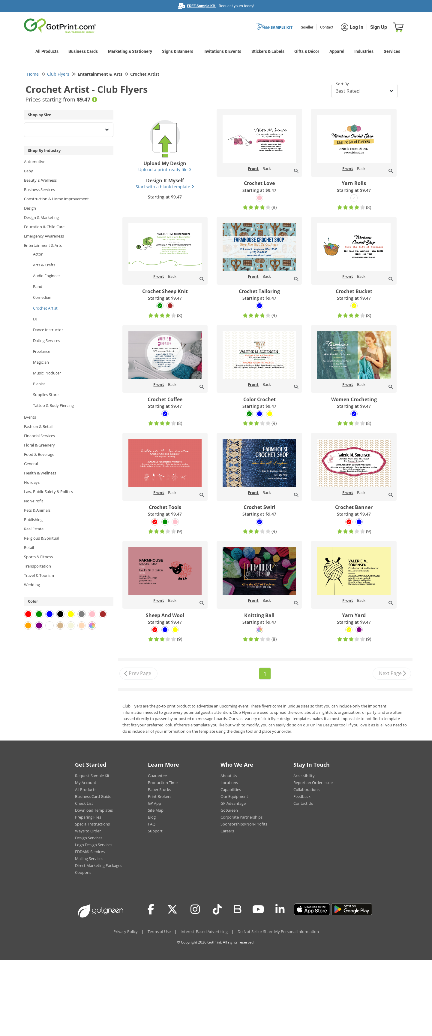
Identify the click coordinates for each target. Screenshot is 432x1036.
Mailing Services (89, 858)
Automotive (34, 161)
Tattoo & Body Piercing (53, 405)
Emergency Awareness (44, 236)
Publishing (33, 519)
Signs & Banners (177, 51)
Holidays (32, 482)
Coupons (83, 872)
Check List (84, 803)
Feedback (301, 796)
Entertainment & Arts (43, 245)
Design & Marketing (41, 217)
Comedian (42, 297)
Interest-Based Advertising (204, 931)
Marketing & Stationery (130, 51)
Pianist (39, 383)
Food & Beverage (39, 454)
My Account (85, 782)
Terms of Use (159, 931)
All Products (46, 51)
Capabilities (230, 789)
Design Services (88, 838)
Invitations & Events (222, 51)
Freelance (41, 351)
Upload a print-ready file (164, 169)
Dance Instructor (48, 329)
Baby (28, 171)
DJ (35, 319)
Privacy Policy (125, 931)
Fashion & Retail (38, 426)
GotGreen (229, 810)
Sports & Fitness (38, 556)
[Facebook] (151, 909)
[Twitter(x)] (172, 909)
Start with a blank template (165, 186)
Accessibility (304, 775)
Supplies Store (45, 394)
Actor (38, 254)
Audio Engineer (46, 275)
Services (392, 51)
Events (30, 417)
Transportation (37, 566)
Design (30, 208)
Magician (41, 362)
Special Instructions (92, 824)
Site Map (156, 810)
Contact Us (303, 803)
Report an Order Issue (313, 782)
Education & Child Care (44, 226)
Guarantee (157, 775)
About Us (228, 775)
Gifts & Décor (306, 51)
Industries (364, 51)
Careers (227, 831)
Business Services (39, 189)
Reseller (306, 27)
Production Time (163, 782)
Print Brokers (159, 796)
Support (155, 831)
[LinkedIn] (280, 909)
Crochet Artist (45, 308)
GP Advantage (233, 803)
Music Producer (47, 373)
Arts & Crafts (44, 265)
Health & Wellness (40, 473)
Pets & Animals (37, 510)
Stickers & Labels (267, 51)
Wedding (32, 584)
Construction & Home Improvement (56, 198)
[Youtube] (258, 909)
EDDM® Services (90, 851)
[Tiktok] (217, 909)
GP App (154, 803)
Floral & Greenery (39, 445)
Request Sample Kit (92, 775)
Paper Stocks (159, 789)
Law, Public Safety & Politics (48, 491)
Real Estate (34, 529)
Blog (152, 817)
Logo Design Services (93, 844)
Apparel (336, 51)
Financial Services (39, 435)
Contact (326, 27)
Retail (29, 547)
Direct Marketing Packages (98, 865)
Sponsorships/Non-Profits (243, 824)
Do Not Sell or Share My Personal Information (278, 931)
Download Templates (94, 810)
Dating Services (46, 340)
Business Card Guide (93, 796)
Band (37, 286)
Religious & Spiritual (41, 538)
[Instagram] (195, 909)
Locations (229, 782)
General (31, 463)
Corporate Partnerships (241, 817)
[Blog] (237, 908)
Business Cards (83, 51)
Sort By (342, 83)
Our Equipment (234, 796)
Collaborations (306, 789)
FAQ (151, 824)
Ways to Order (88, 831)
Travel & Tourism (39, 575)
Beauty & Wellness (40, 180)
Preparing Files (88, 817)
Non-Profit (33, 501)
